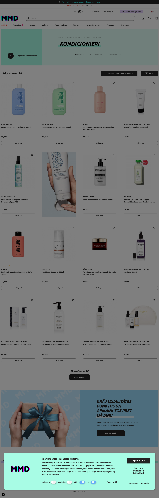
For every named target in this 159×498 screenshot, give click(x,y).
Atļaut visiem (138, 460)
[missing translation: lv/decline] (138, 470)
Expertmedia (144, 483)
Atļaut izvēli (112, 482)
